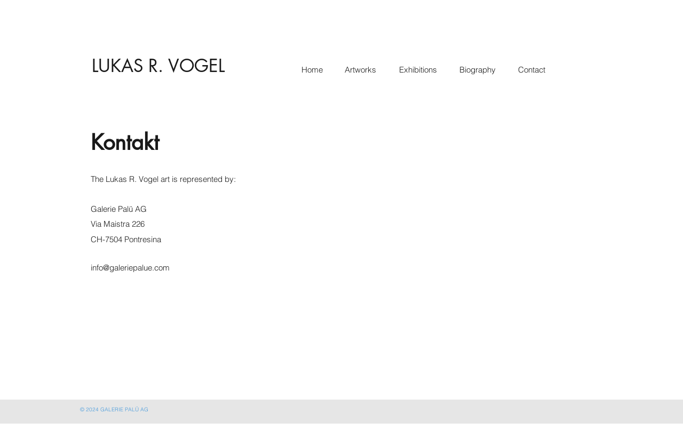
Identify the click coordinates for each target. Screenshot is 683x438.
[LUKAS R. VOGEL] (158, 66)
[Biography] (479, 70)
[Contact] (533, 70)
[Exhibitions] (420, 70)
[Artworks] (361, 70)
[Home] (313, 70)
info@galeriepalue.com (130, 267)
